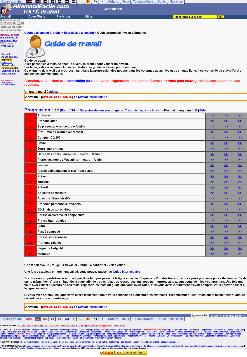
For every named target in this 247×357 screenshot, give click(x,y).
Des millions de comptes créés (9, 37)
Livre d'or (6, 62)
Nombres (183, 334)
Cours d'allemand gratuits (42, 32)
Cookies (30, 348)
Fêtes (148, 332)
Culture (113, 318)
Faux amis (116, 332)
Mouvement (117, 334)
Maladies (101, 334)
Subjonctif (209, 336)
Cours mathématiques (30, 342)
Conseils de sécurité (106, 346)
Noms (191, 334)
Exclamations (96, 332)
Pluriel (33, 336)
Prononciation (108, 336)
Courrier (20, 332)
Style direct (198, 336)
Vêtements (117, 338)
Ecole (81, 332)
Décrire (60, 332)
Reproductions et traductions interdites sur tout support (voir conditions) (148, 346)
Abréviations (24, 330)
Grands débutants (185, 332)
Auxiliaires (111, 330)
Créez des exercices (170, 342)
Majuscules (91, 334)
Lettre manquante (49, 334)
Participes (236, 334)
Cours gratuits (11, 318)
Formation (133, 332)
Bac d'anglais (126, 342)
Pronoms (97, 336)
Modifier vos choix (43, 348)
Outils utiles (114, 342)
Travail (51, 338)
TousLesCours (143, 318)
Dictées (52, 332)
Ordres (228, 334)
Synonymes (235, 336)
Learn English (153, 342)
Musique (128, 334)
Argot (88, 330)
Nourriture (199, 334)
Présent (143, 336)
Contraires (239, 330)
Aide (202, 110)
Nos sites (176, 318)
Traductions (41, 338)
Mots (109, 334)
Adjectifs (44, 330)
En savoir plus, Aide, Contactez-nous (58, 346)
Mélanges (137, 334)
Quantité (161, 336)
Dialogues (43, 332)
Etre (87, 332)
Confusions (194, 330)
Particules (4, 336)
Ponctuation (52, 336)
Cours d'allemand (66, 342)
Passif (13, 336)
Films (124, 332)
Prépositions (132, 336)
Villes (90, 338)
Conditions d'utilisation (85, 346)
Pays (26, 336)
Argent (81, 330)
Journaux (36, 334)
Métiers (160, 334)
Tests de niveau (14, 338)
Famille (107, 332)
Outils (161, 318)
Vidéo (68, 338)
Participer (63, 16)
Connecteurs (219, 330)
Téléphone (60, 338)
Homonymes (225, 332)
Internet (11, 334)
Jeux (125, 318)
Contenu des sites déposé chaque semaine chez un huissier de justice (213, 346)
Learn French (140, 342)
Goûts (161, 332)
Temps (3, 338)
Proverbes (120, 336)
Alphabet (64, 330)
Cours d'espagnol (50, 342)
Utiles (89, 16)
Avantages (7, 45)
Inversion (20, 334)
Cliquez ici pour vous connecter (11, 28)
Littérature (62, 334)
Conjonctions (207, 330)
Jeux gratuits (7, 83)
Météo (167, 334)
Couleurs (11, 332)
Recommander (9, 68)
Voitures (98, 338)
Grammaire (170, 332)
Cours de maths (100, 342)
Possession (64, 336)
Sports (189, 336)
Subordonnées (221, 336)
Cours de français (83, 342)
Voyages (107, 338)
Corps (2, 332)
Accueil (5, 16)
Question (171, 336)
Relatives (180, 336)
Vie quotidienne (80, 338)
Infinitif (3, 334)
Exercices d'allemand (79, 32)
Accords (35, 330)
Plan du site (8, 65)
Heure (215, 332)
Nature (175, 334)
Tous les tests (29, 338)
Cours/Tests (36, 16)
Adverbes (54, 330)
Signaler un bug (10, 70)
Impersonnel (237, 332)
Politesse (41, 336)
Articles (95, 330)
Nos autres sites (8, 85)
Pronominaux (85, 336)
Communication (134, 330)
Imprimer (6, 59)
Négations (210, 334)
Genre (154, 332)
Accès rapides (9, 57)
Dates (34, 332)
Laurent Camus (33, 346)
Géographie (206, 332)
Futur (141, 332)
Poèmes (74, 336)
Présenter (152, 336)
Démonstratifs (71, 332)
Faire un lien (8, 73)
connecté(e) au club (82, 81)
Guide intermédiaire (126, 271)
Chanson (122, 330)
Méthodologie (149, 334)
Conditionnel (181, 330)
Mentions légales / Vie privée (13, 348)
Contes (230, 330)
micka (53, 91)
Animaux (73, 330)
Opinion (219, 334)
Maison (81, 334)
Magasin (72, 334)
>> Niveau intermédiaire (90, 97)
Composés (170, 330)
